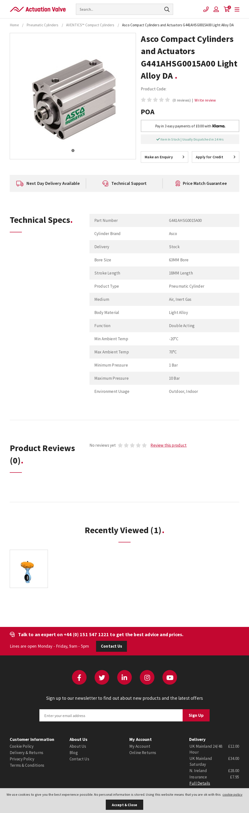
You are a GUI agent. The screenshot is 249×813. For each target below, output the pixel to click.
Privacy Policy (22, 759)
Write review (205, 100)
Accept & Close (124, 805)
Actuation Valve (38, 9)
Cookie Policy (22, 746)
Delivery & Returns (26, 752)
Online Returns (142, 752)
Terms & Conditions (27, 765)
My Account (139, 746)
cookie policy (232, 794)
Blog (74, 752)
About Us (78, 746)
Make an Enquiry (164, 156)
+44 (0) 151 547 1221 (86, 634)
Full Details (199, 783)
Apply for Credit (215, 156)
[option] (48, 183)
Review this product (169, 445)
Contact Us (111, 646)
